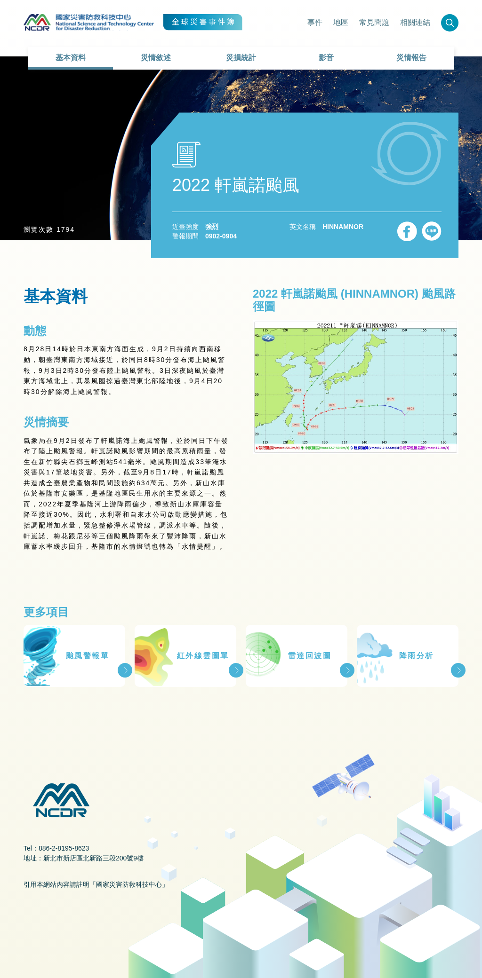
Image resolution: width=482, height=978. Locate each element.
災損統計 (241, 58)
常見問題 (374, 22)
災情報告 (411, 58)
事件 (314, 22)
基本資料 (71, 58)
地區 (340, 22)
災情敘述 (156, 58)
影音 (326, 58)
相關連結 (415, 22)
